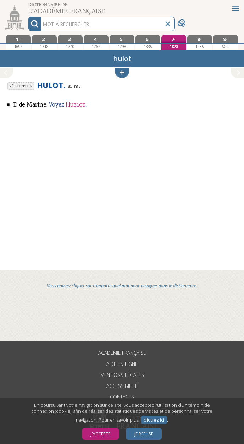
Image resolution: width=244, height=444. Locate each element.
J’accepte (100, 434)
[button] (122, 73)
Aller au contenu (28, 6)
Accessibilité (122, 386)
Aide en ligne (122, 364)
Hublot (75, 104)
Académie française (122, 353)
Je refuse (143, 434)
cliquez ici (154, 420)
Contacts (122, 397)
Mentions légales (122, 375)
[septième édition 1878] (173, 42)
